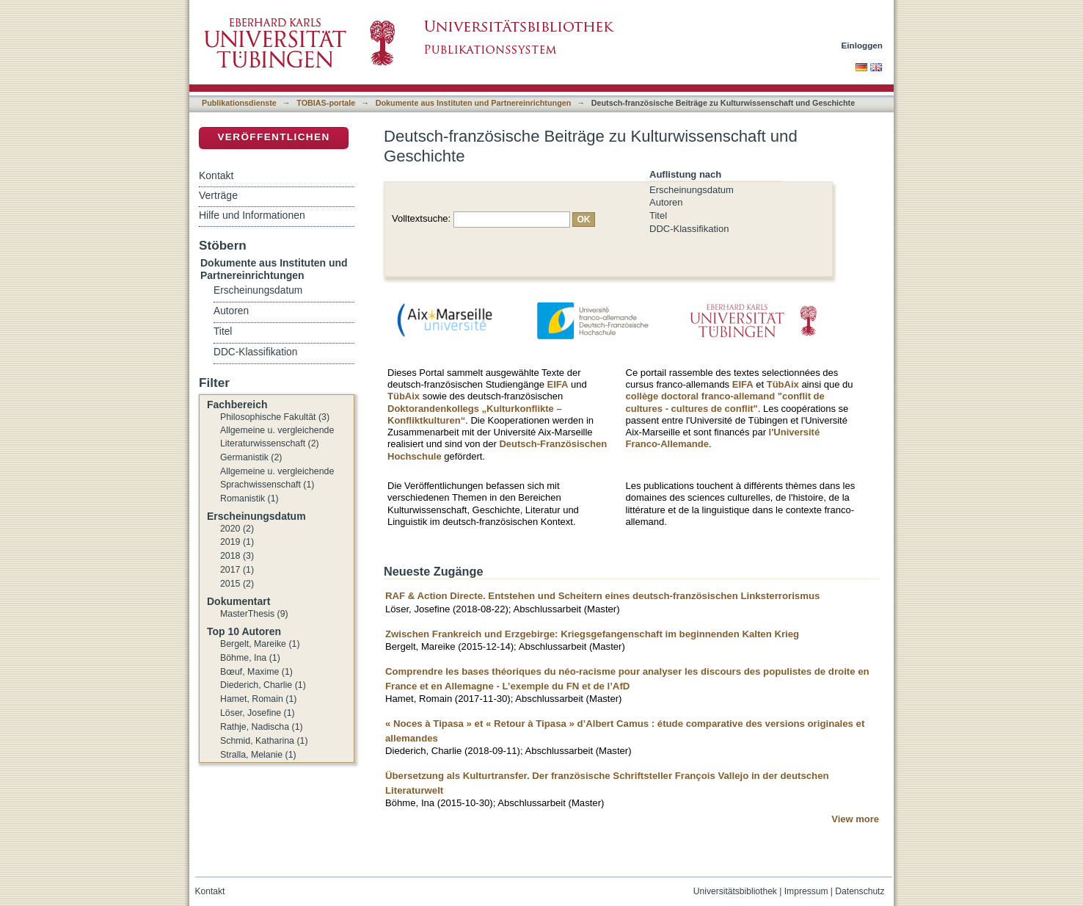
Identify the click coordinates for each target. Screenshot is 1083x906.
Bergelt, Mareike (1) (260, 644)
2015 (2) (237, 584)
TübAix (403, 396)
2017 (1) (237, 570)
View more (855, 819)
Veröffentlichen (273, 136)
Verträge (218, 195)
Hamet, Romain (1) (258, 699)
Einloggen (862, 45)
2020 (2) (237, 528)
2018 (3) (237, 556)
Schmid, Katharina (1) (264, 741)
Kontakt (216, 175)
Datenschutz (859, 891)
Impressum (806, 891)
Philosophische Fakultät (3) (274, 417)
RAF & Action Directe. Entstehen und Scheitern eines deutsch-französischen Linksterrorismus (602, 595)
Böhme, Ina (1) (250, 658)
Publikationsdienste (239, 102)
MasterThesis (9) (254, 614)
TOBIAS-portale (325, 102)
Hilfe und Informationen (252, 215)
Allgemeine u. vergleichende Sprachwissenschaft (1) (277, 478)
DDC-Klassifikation (689, 228)
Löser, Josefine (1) (257, 713)
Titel (658, 215)
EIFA (558, 384)
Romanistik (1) (249, 498)
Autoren (666, 202)
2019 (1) (237, 542)
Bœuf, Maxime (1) (256, 672)
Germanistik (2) (251, 457)
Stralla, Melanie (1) (258, 755)
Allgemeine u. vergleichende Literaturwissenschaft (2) (277, 437)
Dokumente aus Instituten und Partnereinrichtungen (474, 102)
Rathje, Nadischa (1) (261, 727)
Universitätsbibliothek (735, 891)
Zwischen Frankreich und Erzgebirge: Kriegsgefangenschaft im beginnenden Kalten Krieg (592, 633)
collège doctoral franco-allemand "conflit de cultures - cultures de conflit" (725, 402)
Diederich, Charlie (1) (263, 685)
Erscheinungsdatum (691, 189)
